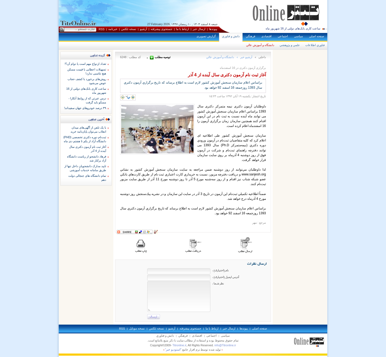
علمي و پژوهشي (290, 45)
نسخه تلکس (128, 29)
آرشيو (143, 29)
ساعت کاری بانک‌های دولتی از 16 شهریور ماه (293, 28)
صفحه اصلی (316, 36)
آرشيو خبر (246, 57)
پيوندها (213, 29)
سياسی (298, 36)
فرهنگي (250, 36)
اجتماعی (283, 36)
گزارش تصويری (206, 36)
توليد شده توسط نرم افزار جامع (193, 349)
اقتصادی (266, 36)
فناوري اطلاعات (315, 45)
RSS (102, 29)
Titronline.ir (179, 345)
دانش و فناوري (231, 36)
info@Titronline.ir (225, 345)
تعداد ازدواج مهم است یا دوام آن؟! (85, 63)
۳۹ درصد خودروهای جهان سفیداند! (85, 108)
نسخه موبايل (137, 328)
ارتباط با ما (182, 29)
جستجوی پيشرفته (161, 29)
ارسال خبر (199, 29)
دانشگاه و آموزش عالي (260, 45)
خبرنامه (112, 29)
